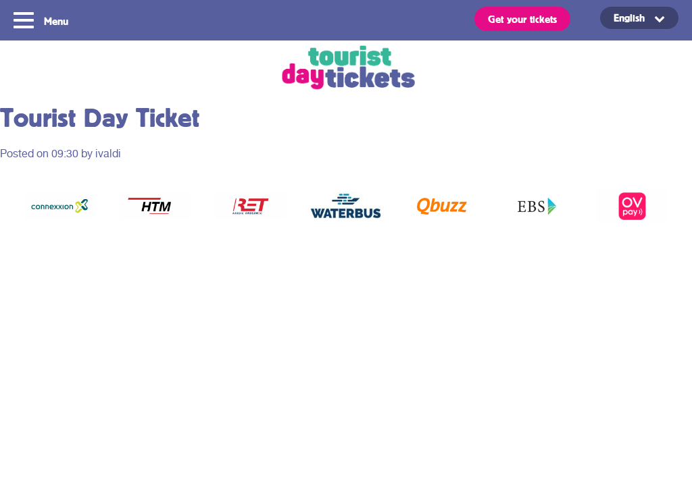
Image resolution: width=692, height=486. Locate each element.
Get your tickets (522, 19)
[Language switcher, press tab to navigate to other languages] (639, 18)
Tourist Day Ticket (346, 69)
